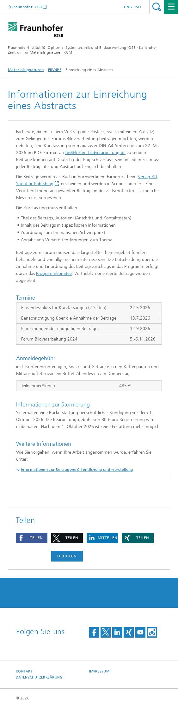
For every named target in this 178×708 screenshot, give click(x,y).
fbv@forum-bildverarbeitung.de (95, 152)
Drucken (67, 556)
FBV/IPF (54, 70)
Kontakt (24, 671)
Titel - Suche (157, 7)
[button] (31, 538)
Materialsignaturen (26, 70)
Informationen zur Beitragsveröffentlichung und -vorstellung (77, 469)
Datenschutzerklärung (39, 677)
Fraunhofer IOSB (27, 7)
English (132, 7)
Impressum (99, 671)
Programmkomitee (54, 273)
